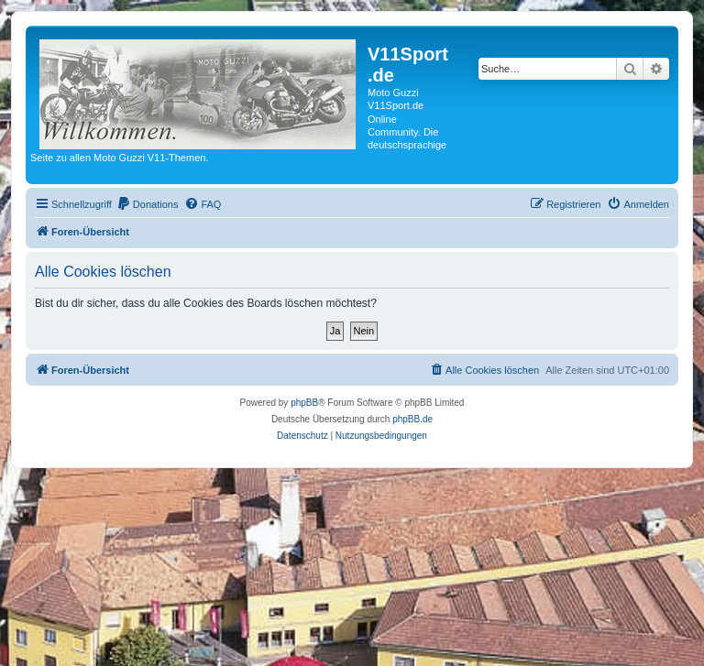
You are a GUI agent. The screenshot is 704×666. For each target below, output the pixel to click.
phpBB (304, 403)
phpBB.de (412, 419)
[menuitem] (147, 204)
